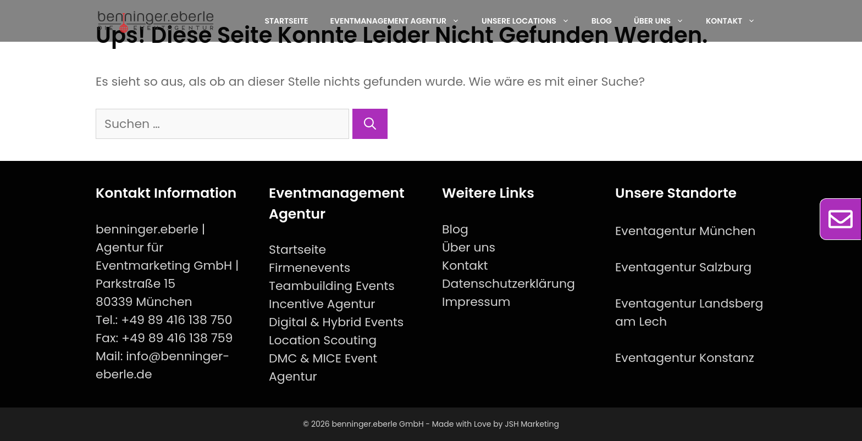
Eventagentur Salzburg (683, 267)
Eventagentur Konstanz (684, 357)
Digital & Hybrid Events (336, 322)
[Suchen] (370, 124)
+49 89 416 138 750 (176, 319)
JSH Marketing (532, 423)
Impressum (476, 301)
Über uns (664, 21)
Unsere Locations (531, 21)
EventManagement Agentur (400, 21)
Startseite (286, 20)
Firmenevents (309, 267)
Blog (602, 20)
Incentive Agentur (322, 303)
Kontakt (736, 21)
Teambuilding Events (332, 285)
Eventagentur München (685, 230)
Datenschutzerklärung (508, 283)
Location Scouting (323, 340)
